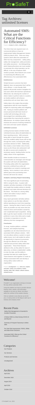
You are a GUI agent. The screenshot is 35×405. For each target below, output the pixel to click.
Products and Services (10, 357)
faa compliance (18, 268)
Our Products (8, 349)
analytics (28, 266)
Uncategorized (12, 266)
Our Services (8, 353)
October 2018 (8, 389)
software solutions (24, 270)
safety (10, 270)
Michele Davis (22, 45)
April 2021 (7, 373)
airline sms (22, 266)
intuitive (24, 268)
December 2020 (9, 377)
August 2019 (8, 381)
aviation (12, 268)
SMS (13, 270)
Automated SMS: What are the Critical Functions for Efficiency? (17, 36)
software (17, 270)
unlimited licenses (8, 272)
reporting (6, 270)
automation (6, 268)
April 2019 (7, 385)
